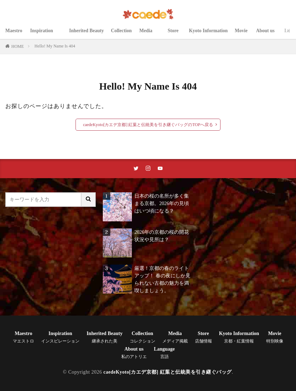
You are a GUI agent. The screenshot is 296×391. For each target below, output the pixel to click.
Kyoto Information (210, 34)
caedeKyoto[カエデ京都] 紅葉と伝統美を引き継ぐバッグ (167, 372)
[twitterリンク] (136, 169)
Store (176, 34)
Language (164, 353)
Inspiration (46, 34)
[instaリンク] (148, 169)
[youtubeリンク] (160, 169)
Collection (123, 34)
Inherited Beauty (87, 34)
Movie (245, 34)
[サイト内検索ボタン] (89, 200)
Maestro (14, 34)
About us (269, 34)
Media (151, 34)
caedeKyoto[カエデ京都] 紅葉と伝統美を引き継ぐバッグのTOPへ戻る (148, 124)
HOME (17, 46)
